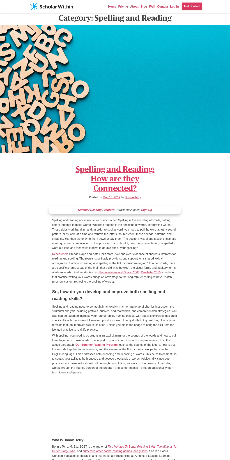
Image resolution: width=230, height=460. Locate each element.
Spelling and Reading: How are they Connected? (115, 179)
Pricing (123, 6)
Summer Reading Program (96, 209)
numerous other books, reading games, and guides (115, 451)
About (134, 6)
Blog (144, 6)
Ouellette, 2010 (151, 272)
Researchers (60, 254)
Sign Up (146, 209)
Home (112, 6)
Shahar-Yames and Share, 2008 (118, 272)
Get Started (192, 6)
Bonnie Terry (133, 197)
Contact (162, 6)
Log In (174, 6)
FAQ (152, 6)
